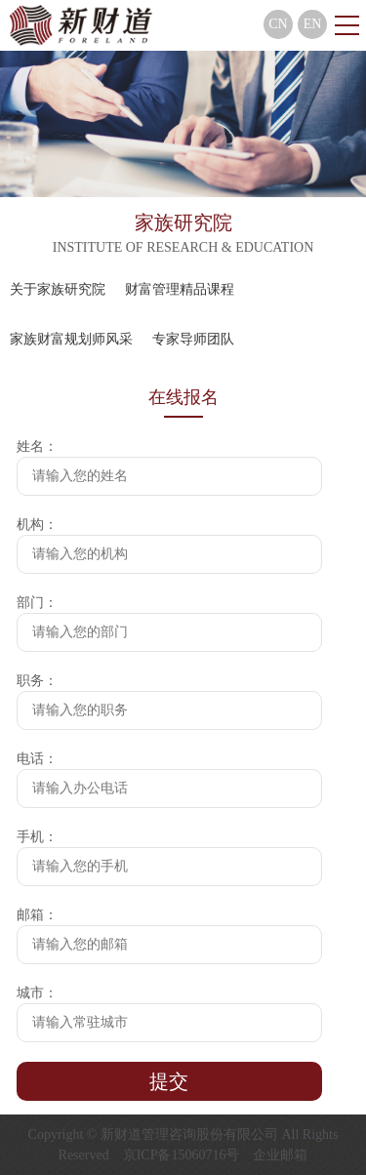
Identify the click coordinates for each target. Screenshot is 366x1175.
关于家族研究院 (57, 289)
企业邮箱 (280, 1155)
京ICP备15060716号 (181, 1155)
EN (313, 24)
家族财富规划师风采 (71, 339)
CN (277, 24)
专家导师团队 (193, 339)
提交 (168, 1081)
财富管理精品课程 (179, 289)
